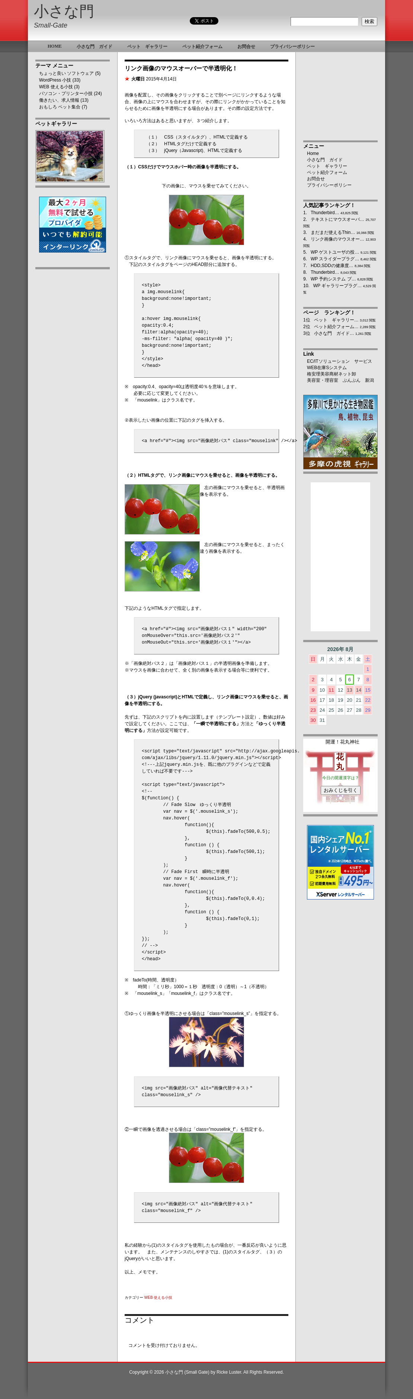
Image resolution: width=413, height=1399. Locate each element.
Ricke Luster (229, 1372)
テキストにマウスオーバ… (337, 219)
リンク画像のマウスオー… (337, 239)
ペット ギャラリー (327, 166)
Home (313, 153)
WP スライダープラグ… (335, 258)
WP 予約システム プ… (333, 279)
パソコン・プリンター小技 (66, 93)
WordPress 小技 (55, 80)
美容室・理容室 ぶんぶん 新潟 (340, 380)
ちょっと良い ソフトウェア (66, 73)
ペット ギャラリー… (336, 320)
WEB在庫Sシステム (327, 367)
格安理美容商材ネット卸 (331, 374)
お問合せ (316, 178)
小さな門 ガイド (325, 159)
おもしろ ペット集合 (59, 107)
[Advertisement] (72, 390)
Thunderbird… (325, 212)
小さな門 (64, 11)
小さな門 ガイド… (334, 333)
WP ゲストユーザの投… (335, 252)
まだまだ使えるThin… (333, 232)
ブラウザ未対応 (340, 778)
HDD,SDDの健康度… (332, 265)
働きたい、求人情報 (59, 100)
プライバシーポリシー (329, 185)
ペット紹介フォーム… (336, 326)
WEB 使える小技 (56, 86)
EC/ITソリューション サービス (339, 361)
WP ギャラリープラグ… (337, 285)
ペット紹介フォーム (327, 172)
